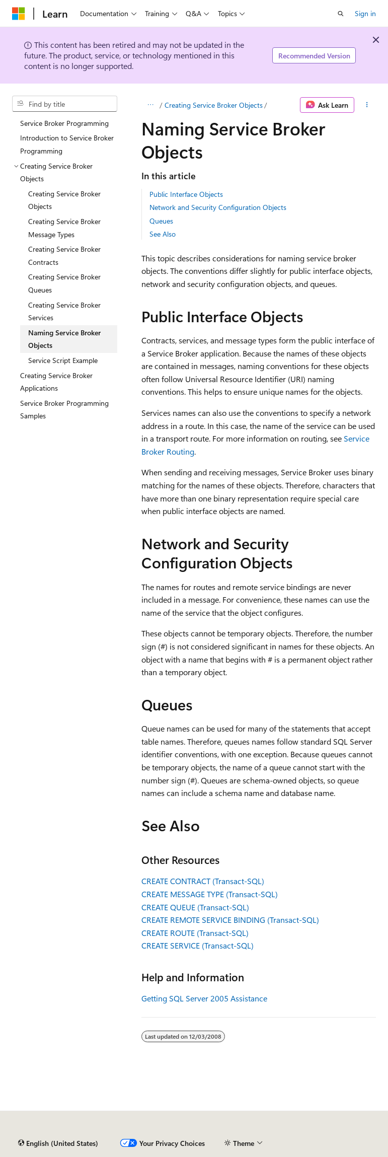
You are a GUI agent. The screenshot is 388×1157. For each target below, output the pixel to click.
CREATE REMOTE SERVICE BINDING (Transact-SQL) (230, 919)
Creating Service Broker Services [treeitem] (64, 311)
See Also (162, 234)
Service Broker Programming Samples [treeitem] (64, 409)
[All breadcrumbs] (150, 105)
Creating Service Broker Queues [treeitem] (64, 283)
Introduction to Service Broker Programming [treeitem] (67, 144)
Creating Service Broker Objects (214, 105)
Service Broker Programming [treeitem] (64, 123)
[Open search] (341, 14)
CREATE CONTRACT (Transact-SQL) (202, 881)
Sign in (365, 13)
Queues (161, 221)
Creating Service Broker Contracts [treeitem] (64, 255)
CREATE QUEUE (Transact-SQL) (195, 907)
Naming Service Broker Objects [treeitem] (64, 339)
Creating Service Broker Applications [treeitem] (56, 382)
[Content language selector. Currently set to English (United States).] (58, 1143)
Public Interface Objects (186, 194)
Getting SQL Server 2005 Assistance (204, 998)
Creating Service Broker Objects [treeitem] (64, 200)
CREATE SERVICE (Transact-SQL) (197, 945)
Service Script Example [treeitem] (63, 360)
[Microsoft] (18, 13)
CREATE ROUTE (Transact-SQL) (195, 932)
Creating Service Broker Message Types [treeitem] (64, 227)
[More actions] (367, 105)
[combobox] (64, 104)
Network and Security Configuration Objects (217, 207)
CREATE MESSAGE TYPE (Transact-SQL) (209, 894)
